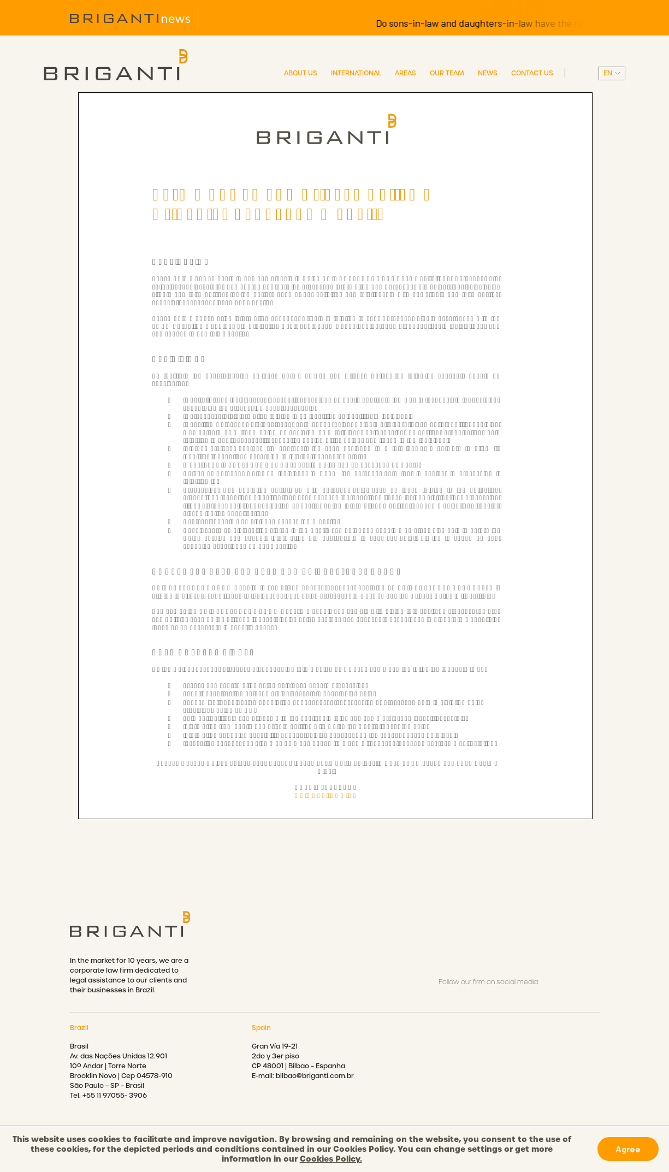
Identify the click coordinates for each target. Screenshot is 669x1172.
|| (612, 73)
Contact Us (532, 73)
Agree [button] (628, 1149)
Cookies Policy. (331, 1158)
